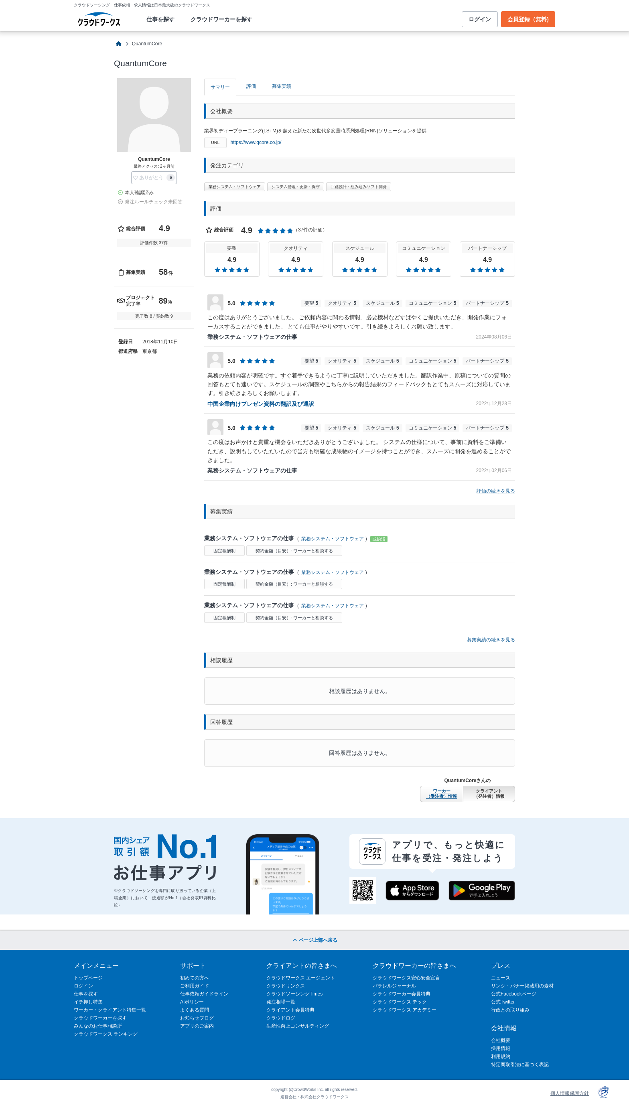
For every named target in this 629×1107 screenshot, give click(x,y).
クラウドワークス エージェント (300, 978)
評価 (251, 86)
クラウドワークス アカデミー (404, 1010)
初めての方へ (194, 978)
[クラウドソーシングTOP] (119, 44)
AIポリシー (192, 1002)
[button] (154, 177)
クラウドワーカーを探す (221, 19)
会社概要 (500, 1040)
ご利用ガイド (194, 986)
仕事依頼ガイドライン (204, 994)
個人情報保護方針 (569, 1093)
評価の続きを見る (496, 491)
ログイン (480, 19)
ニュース (500, 978)
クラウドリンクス (285, 986)
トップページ (88, 978)
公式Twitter (503, 1002)
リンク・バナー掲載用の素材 (522, 986)
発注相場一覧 (280, 1002)
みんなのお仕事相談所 (98, 1026)
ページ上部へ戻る (314, 940)
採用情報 (500, 1048)
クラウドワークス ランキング (106, 1034)
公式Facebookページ (513, 994)
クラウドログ (280, 1018)
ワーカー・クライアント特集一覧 (110, 1010)
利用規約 (500, 1056)
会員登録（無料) (528, 19)
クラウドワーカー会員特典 (401, 994)
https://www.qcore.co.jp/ (256, 142)
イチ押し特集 (88, 1002)
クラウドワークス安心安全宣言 (406, 978)
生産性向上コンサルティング (297, 1026)
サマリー (220, 87)
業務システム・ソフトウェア (332, 538)
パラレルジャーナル (394, 986)
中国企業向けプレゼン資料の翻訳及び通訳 (260, 404)
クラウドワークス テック (400, 1002)
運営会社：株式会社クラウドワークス (314, 1097)
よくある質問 (194, 1010)
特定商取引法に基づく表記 (520, 1064)
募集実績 (281, 86)
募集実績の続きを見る (491, 640)
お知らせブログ (197, 1018)
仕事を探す (160, 19)
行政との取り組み (510, 1010)
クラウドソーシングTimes (294, 994)
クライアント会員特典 (290, 1010)
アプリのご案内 (197, 1026)
